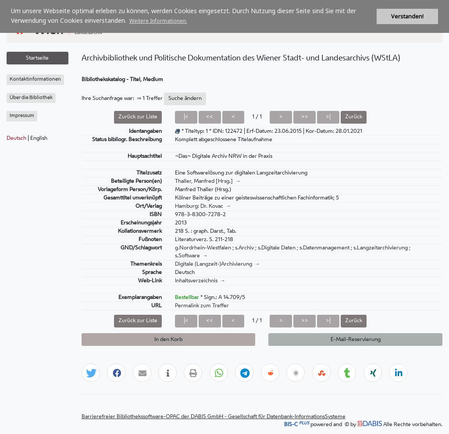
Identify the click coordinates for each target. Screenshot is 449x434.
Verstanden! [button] (407, 16)
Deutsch (16, 138)
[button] (91, 373)
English (38, 138)
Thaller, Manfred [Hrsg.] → (208, 181)
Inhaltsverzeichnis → (200, 281)
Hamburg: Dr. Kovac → (203, 206)
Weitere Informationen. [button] (158, 21)
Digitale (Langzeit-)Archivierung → (217, 264)
